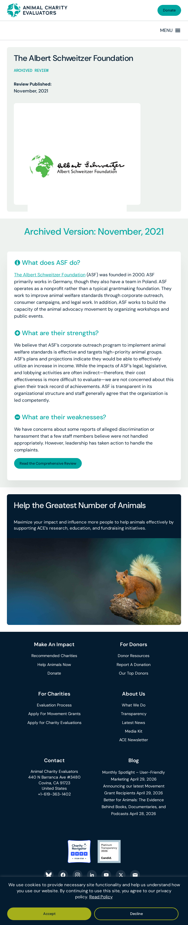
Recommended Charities (54, 655)
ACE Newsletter (133, 739)
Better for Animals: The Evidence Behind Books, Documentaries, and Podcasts (134, 806)
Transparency (134, 713)
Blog (133, 760)
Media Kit (133, 731)
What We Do (133, 705)
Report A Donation (134, 664)
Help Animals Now (54, 664)
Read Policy (101, 897)
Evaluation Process (54, 705)
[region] (94, 901)
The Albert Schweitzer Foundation (50, 275)
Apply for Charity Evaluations (54, 722)
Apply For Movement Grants (54, 713)
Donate (169, 10)
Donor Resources (133, 655)
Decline (136, 913)
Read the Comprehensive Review (48, 463)
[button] (166, 30)
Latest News (133, 722)
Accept (49, 913)
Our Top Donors (133, 673)
